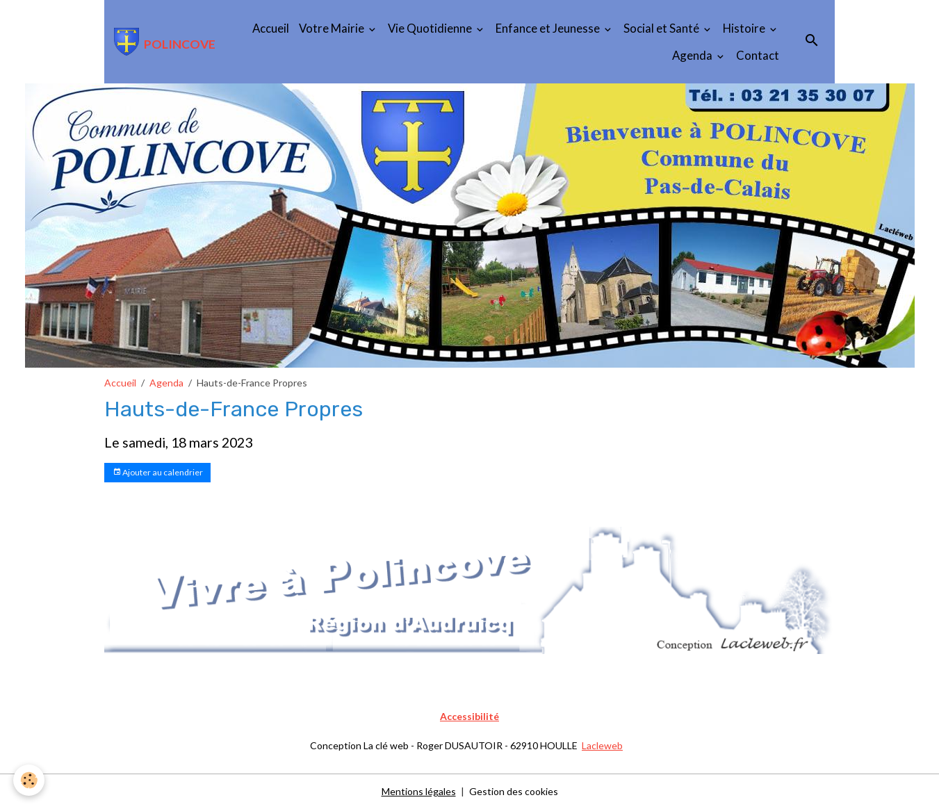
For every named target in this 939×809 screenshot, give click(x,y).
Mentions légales (419, 791)
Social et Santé (662, 28)
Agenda (693, 55)
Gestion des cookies (513, 791)
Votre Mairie (332, 28)
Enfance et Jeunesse (549, 28)
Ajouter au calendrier (158, 472)
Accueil (270, 28)
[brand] (159, 42)
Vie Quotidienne (431, 28)
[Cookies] (29, 780)
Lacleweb (602, 745)
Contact (757, 55)
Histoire (745, 28)
